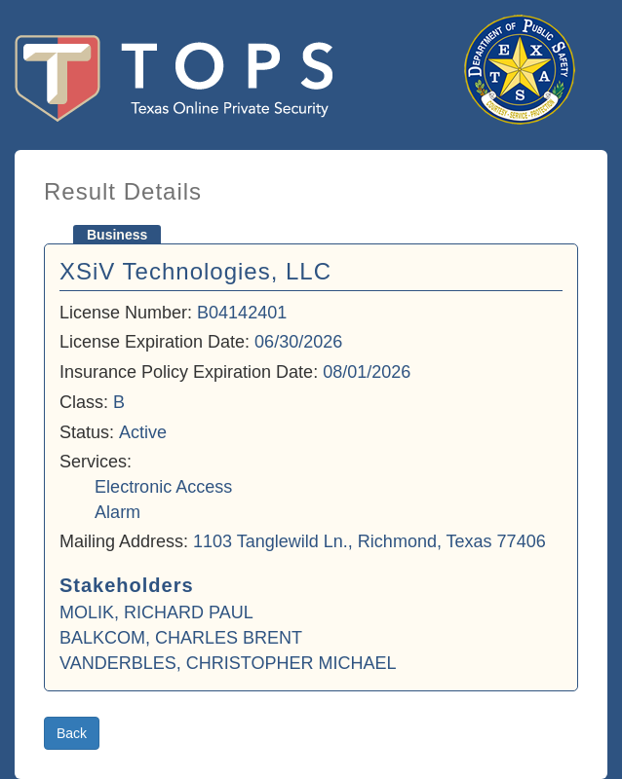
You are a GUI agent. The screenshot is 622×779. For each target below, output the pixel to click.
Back (72, 733)
